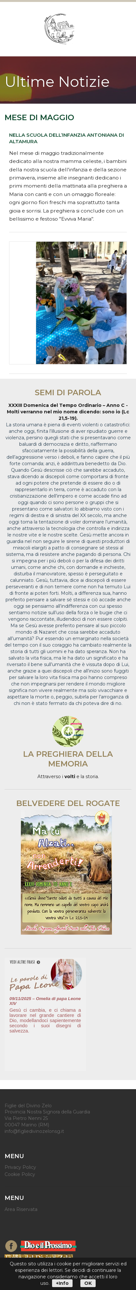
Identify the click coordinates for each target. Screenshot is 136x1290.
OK (88, 1283)
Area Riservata (21, 1209)
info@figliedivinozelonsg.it (34, 1131)
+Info (62, 1283)
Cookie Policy (20, 1174)
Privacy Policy (20, 1167)
